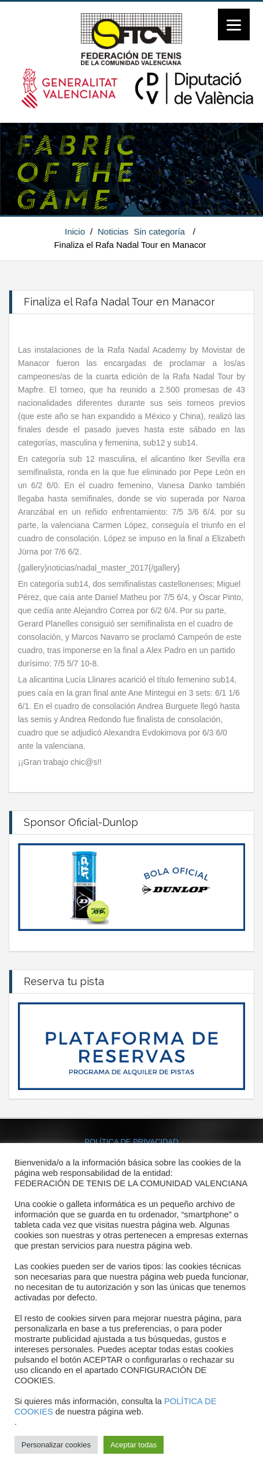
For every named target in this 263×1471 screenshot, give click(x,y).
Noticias (113, 231)
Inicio (75, 231)
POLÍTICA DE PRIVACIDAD (131, 1141)
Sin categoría (159, 231)
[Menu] (234, 24)
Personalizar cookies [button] (56, 1444)
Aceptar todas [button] (133, 1444)
